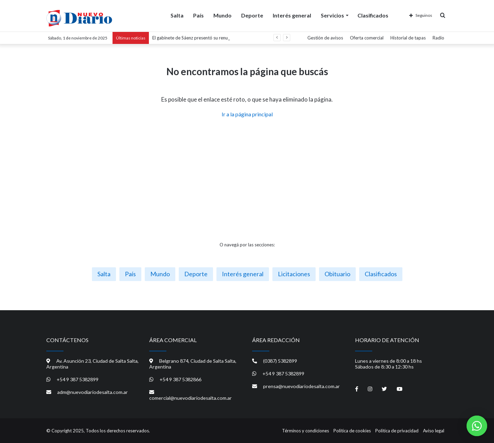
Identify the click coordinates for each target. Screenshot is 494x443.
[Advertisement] (247, 180)
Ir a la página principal (247, 114)
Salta (177, 15)
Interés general (292, 15)
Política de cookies (352, 430)
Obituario (337, 274)
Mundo (222, 15)
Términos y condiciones (305, 430)
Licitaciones (294, 274)
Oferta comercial (367, 37)
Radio (438, 37)
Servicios (332, 15)
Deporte (252, 15)
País (198, 15)
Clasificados (372, 15)
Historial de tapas (408, 37)
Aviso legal (433, 430)
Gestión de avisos (325, 37)
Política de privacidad (397, 430)
